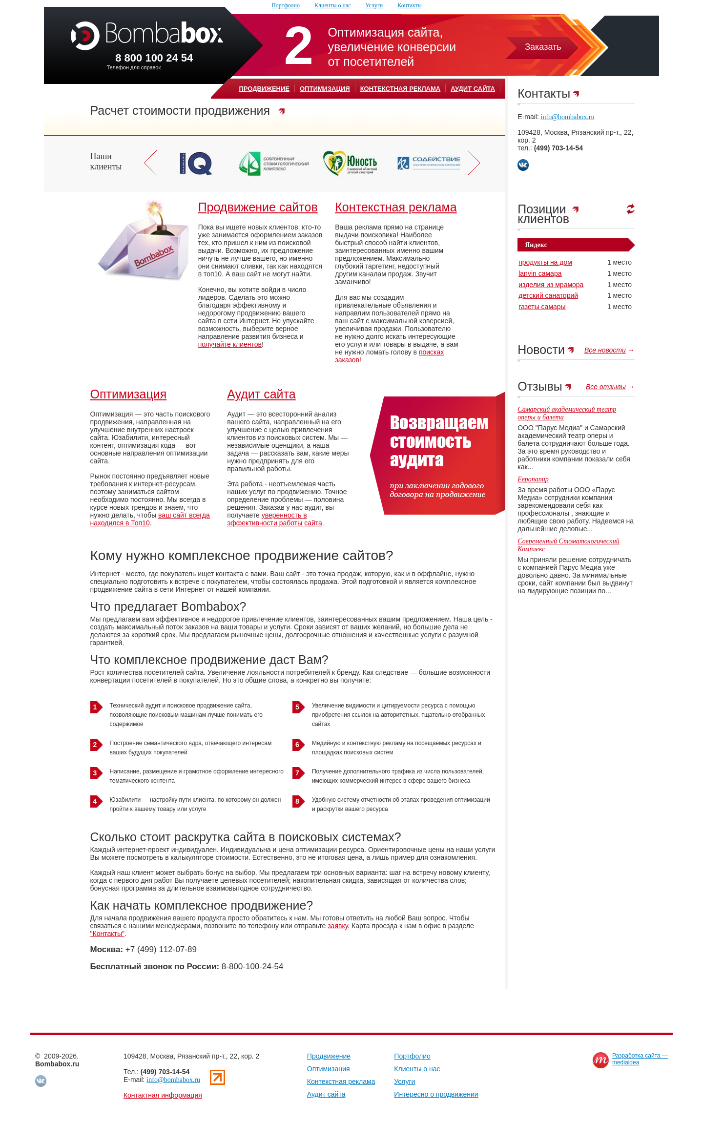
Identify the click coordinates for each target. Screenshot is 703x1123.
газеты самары (541, 307)
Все (605, 350)
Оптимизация (325, 88)
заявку (338, 926)
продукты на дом (545, 262)
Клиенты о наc (332, 5)
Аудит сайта (473, 88)
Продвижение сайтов (258, 207)
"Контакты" (107, 933)
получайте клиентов (230, 344)
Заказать (543, 47)
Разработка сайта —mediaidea (640, 1059)
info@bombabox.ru (568, 117)
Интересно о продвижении (436, 1094)
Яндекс (536, 245)
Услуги (374, 5)
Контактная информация (163, 1095)
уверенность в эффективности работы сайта (274, 519)
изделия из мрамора (550, 285)
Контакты (409, 5)
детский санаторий (548, 295)
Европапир (533, 479)
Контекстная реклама (400, 88)
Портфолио (285, 5)
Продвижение (264, 88)
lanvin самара (539, 273)
